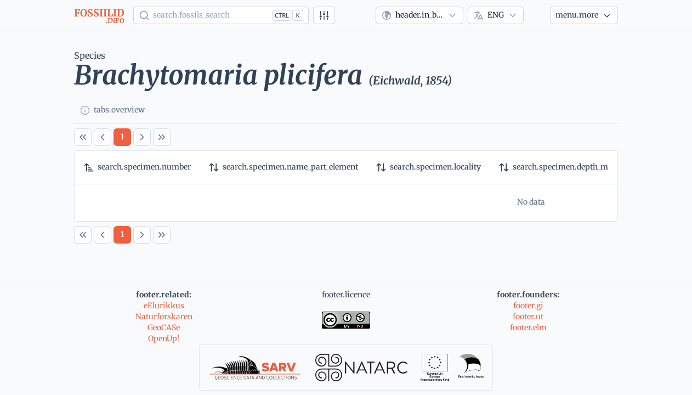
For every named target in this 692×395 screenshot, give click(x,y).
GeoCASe (164, 327)
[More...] (584, 15)
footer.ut (528, 316)
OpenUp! (163, 338)
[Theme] (537, 15)
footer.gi (528, 306)
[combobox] (419, 15)
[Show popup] (221, 15)
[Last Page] (162, 137)
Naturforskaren (163, 316)
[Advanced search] (324, 15)
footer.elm (528, 327)
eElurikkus (164, 306)
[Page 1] (122, 137)
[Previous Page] (102, 137)
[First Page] (83, 137)
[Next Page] (142, 137)
